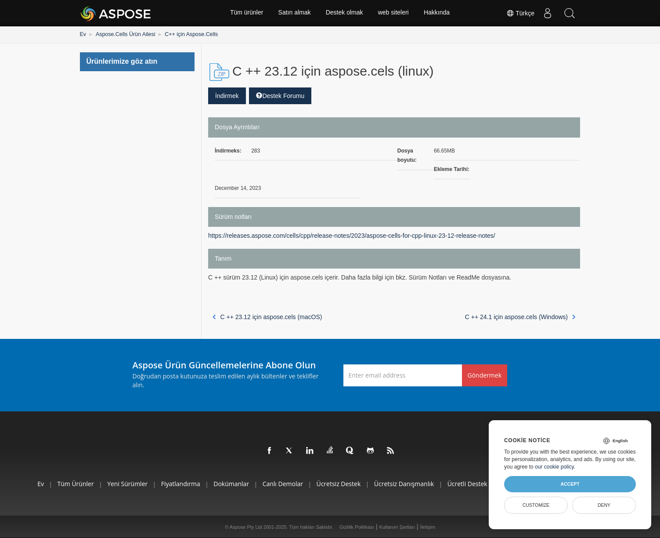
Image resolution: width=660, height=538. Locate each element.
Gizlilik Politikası (356, 526)
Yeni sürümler (122, 484)
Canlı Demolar (282, 484)
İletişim (427, 526)
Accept (569, 484)
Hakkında (438, 13)
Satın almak (294, 13)
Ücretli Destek (471, 484)
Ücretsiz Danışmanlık (406, 484)
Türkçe (520, 13)
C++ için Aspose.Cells (188, 34)
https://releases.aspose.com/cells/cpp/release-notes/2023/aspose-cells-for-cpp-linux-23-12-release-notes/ (351, 235)
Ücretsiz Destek (339, 484)
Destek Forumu (280, 95)
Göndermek (485, 375)
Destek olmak (344, 13)
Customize (536, 505)
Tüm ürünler (245, 13)
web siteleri (394, 13)
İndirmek (227, 95)
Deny (604, 505)
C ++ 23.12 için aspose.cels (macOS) (267, 316)
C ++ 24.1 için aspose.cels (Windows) (520, 316)
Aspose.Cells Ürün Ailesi (124, 34)
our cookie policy (554, 467)
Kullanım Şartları (397, 526)
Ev (83, 34)
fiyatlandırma (176, 484)
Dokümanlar (229, 484)
